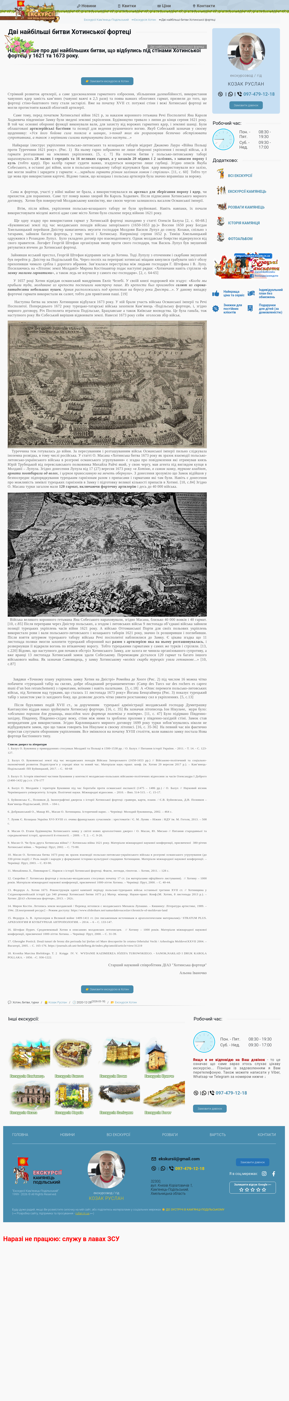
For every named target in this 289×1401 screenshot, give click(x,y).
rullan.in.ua (82, 1372)
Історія (244, 223)
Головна (20, 1294)
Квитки (129, 5)
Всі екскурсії (118, 1294)
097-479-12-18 (256, 94)
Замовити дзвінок (246, 105)
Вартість (218, 1294)
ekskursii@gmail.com (175, 1317)
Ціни (166, 5)
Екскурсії (247, 192)
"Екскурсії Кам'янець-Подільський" (35, 1349)
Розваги (246, 207)
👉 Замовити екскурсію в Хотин (107, 240)
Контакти (206, 5)
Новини (89, 5)
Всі (240, 176)
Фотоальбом (240, 239)
